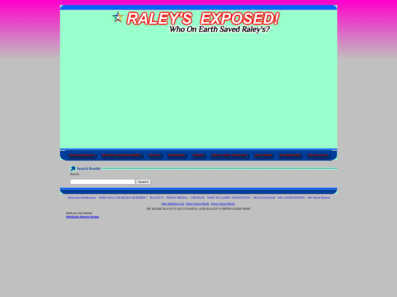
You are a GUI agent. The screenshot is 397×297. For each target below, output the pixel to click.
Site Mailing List (173, 203)
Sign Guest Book (197, 203)
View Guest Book (223, 203)
